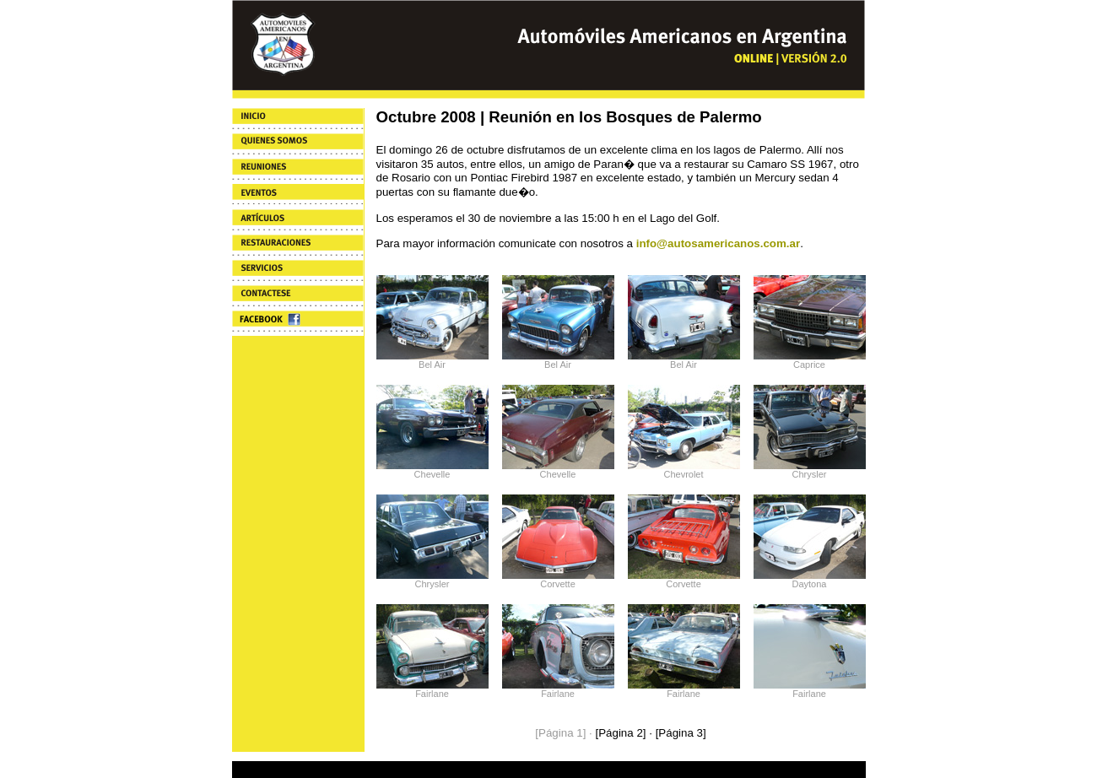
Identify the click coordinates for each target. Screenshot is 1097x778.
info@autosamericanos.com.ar (718, 243)
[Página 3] (681, 733)
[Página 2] (620, 733)
